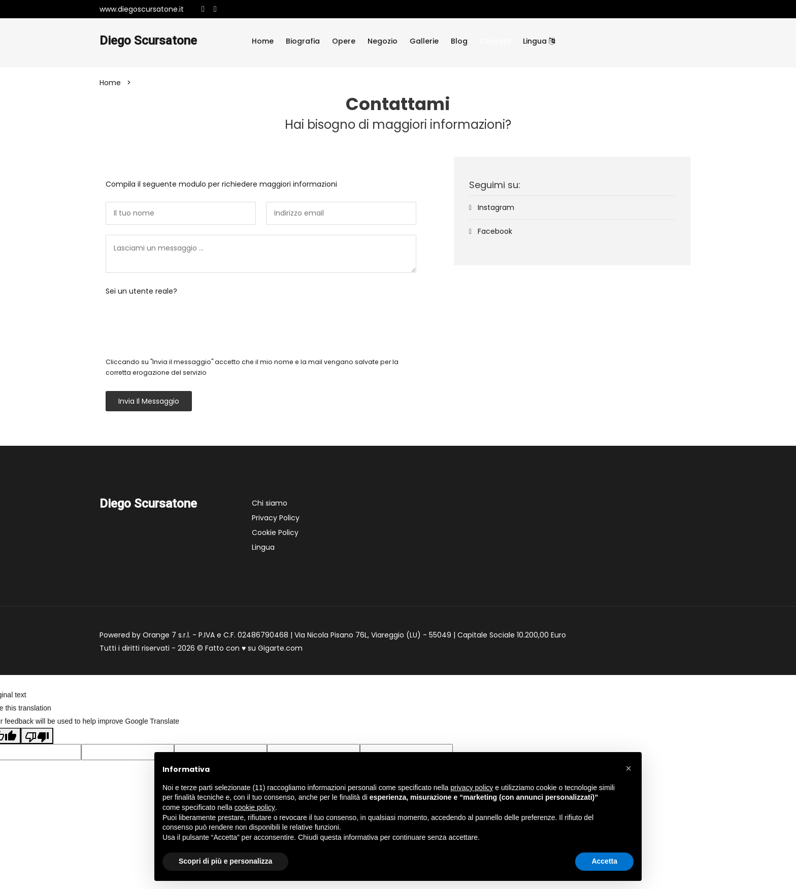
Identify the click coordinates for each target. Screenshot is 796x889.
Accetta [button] (604, 861)
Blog (459, 41)
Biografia (303, 41)
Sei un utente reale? (141, 291)
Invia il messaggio (148, 401)
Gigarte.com (280, 648)
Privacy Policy (276, 518)
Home (263, 41)
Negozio (382, 41)
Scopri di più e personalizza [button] (225, 861)
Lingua (539, 41)
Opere (343, 41)
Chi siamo (269, 503)
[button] (628, 768)
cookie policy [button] (255, 807)
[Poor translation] (37, 736)
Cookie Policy (275, 532)
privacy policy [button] (471, 788)
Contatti (495, 41)
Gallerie (424, 41)
